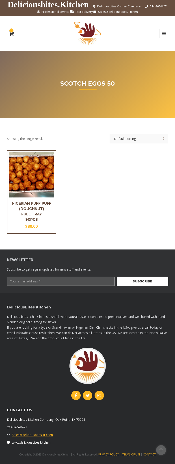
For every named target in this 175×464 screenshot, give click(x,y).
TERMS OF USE (131, 454)
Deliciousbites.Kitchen (48, 4)
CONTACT (149, 454)
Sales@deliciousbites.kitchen (32, 435)
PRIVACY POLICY (108, 454)
